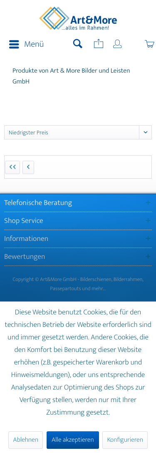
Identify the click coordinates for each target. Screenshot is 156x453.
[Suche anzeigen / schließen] (77, 44)
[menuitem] (24, 44)
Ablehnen (25, 439)
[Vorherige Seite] (28, 167)
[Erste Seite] (12, 167)
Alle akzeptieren (73, 439)
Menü (26, 44)
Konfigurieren (125, 439)
